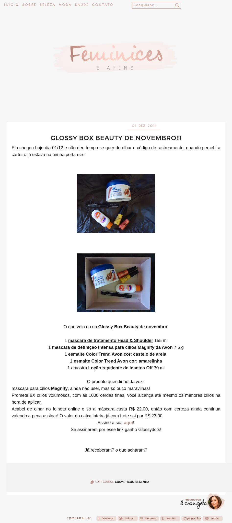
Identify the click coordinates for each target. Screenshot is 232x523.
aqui (128, 422)
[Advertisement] (116, 109)
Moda (65, 5)
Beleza (48, 5)
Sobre (29, 5)
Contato (103, 5)
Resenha (142, 482)
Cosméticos (124, 482)
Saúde (82, 5)
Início (11, 5)
